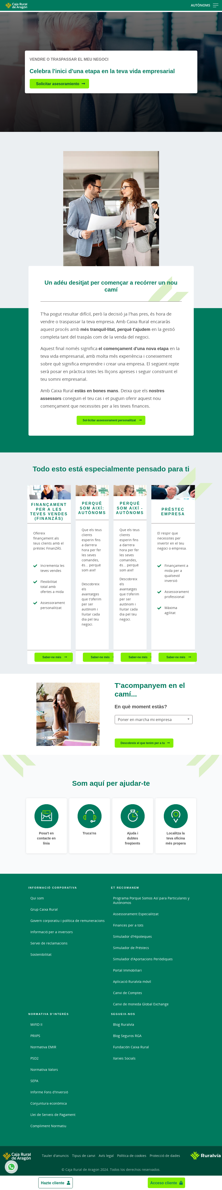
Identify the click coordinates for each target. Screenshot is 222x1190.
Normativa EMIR (43, 1047)
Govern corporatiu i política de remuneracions (67, 920)
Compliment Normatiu (48, 1126)
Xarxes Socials (124, 1058)
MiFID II (36, 1024)
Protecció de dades (165, 1156)
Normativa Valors (44, 1069)
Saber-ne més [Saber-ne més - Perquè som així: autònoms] (100, 657)
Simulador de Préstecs (131, 947)
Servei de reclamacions (49, 943)
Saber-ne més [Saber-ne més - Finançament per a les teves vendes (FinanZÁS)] (52, 657)
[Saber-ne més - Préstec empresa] (173, 492)
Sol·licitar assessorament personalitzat (110, 420)
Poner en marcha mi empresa (145, 719)
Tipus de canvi (83, 1156)
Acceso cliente (163, 1182)
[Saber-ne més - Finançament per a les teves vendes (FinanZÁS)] (49, 492)
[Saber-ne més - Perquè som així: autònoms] (92, 490)
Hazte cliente (52, 1182)
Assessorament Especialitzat (136, 914)
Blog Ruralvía (123, 1024)
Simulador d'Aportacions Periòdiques (143, 959)
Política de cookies (131, 1156)
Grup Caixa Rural (44, 909)
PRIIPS (35, 1035)
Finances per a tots (128, 925)
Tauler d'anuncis (55, 1156)
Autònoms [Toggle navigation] (204, 5)
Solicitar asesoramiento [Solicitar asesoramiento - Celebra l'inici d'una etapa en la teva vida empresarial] (58, 83)
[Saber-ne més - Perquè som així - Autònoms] (130, 490)
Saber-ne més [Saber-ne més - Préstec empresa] (176, 657)
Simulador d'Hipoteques (132, 936)
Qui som (37, 898)
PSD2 (34, 1058)
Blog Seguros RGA (127, 1035)
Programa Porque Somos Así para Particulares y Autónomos (151, 900)
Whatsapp (10, 1166)
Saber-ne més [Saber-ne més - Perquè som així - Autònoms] (138, 657)
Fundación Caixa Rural (131, 1047)
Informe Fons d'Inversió (49, 1092)
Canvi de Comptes (127, 993)
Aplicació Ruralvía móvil (132, 981)
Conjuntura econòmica (48, 1103)
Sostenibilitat (40, 954)
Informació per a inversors (51, 932)
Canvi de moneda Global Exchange (141, 1004)
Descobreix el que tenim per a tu (143, 743)
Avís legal (106, 1156)
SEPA (34, 1081)
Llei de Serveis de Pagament (52, 1114)
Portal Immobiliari (127, 970)
